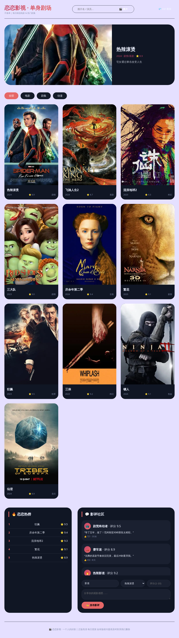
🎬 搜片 (123, 9)
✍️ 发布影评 (92, 606)
